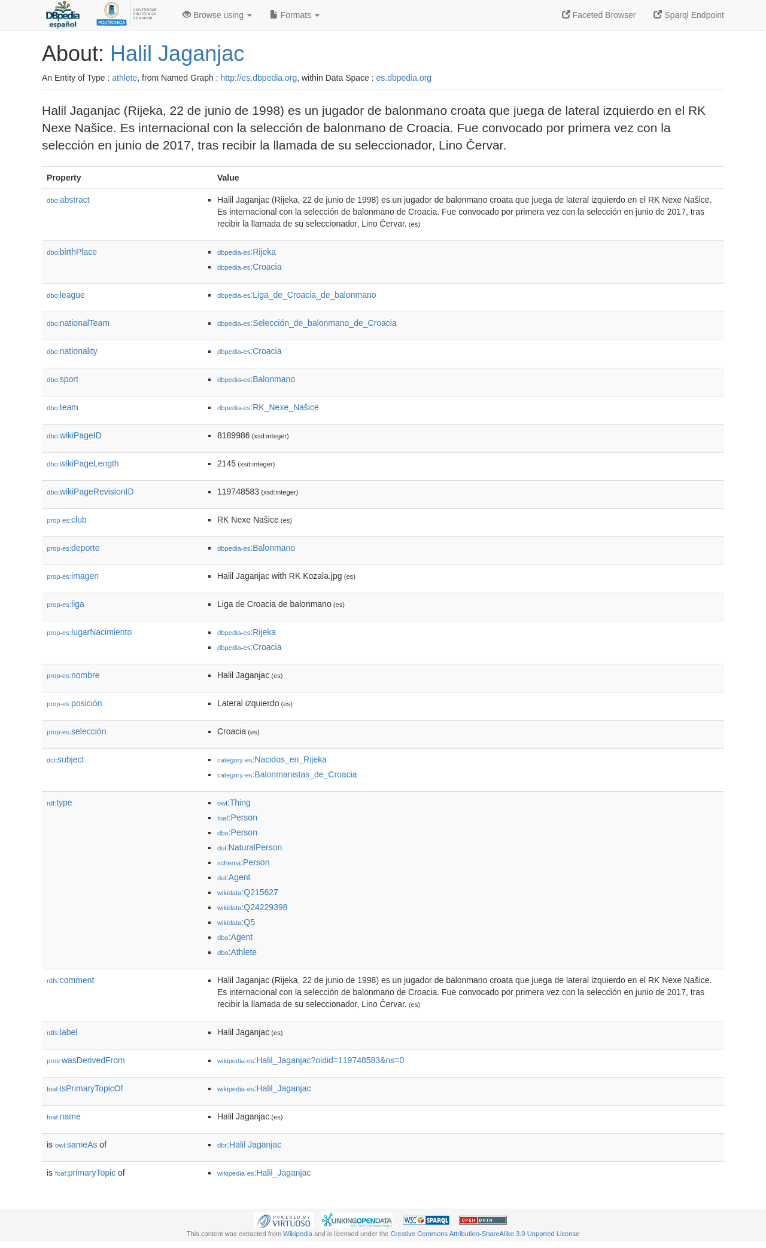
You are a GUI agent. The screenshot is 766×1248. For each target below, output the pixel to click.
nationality (72, 351)
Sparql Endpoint (688, 15)
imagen (73, 576)
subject (65, 759)
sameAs (76, 1144)
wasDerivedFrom (86, 1060)
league (66, 295)
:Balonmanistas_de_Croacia (287, 774)
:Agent (233, 877)
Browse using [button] (217, 15)
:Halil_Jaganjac (264, 1088)
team (62, 407)
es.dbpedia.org (404, 78)
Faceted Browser (599, 15)
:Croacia (249, 266)
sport (62, 379)
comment (70, 980)
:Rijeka (246, 252)
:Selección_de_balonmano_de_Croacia (307, 323)
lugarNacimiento (89, 632)
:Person (237, 817)
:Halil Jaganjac (249, 1144)
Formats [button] (295, 15)
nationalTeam (78, 323)
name (64, 1116)
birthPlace (72, 252)
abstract (68, 200)
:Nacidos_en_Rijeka (272, 759)
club (67, 519)
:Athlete (237, 952)
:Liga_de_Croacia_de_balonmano (296, 295)
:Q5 (236, 922)
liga (65, 604)
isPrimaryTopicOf (85, 1088)
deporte (73, 548)
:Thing (234, 802)
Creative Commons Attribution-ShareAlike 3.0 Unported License (484, 1233)
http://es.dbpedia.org (259, 78)
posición (74, 703)
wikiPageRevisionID (90, 491)
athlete (124, 78)
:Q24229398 (252, 907)
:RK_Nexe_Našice (268, 407)
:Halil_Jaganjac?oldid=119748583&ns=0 (310, 1060)
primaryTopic (85, 1172)
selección (76, 731)
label (62, 1032)
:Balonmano (256, 379)
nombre (73, 675)
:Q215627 (247, 892)
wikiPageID (74, 435)
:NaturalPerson (249, 847)
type (59, 802)
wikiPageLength (83, 463)
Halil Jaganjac (177, 53)
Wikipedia (297, 1233)
